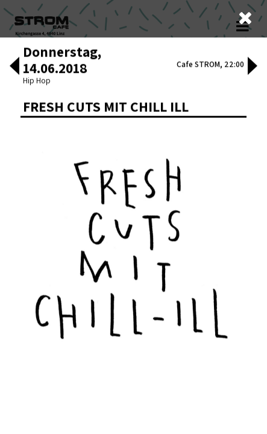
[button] (14, 236)
